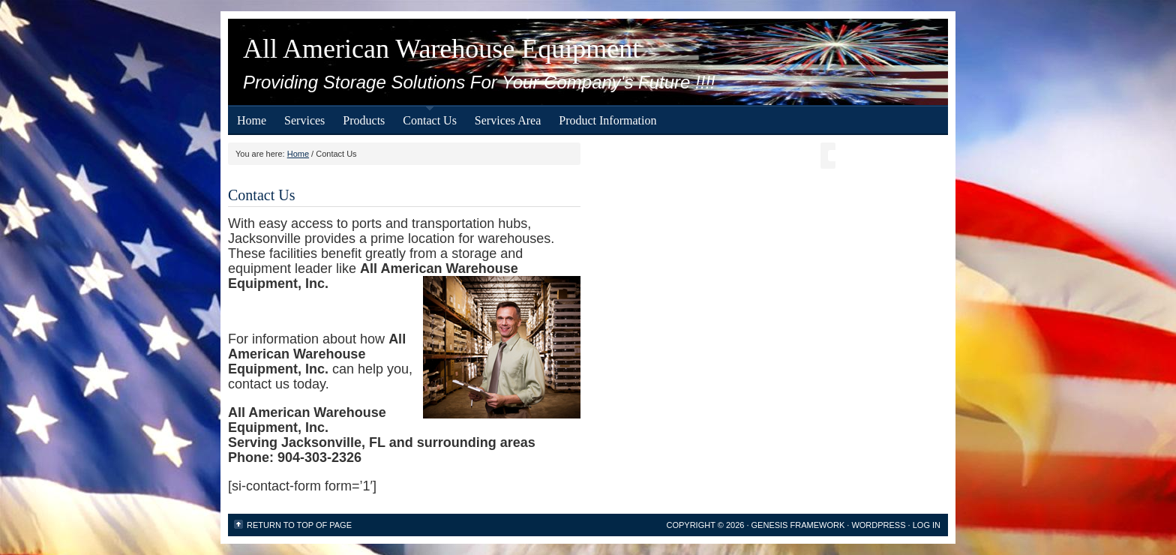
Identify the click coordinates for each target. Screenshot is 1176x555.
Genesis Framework (798, 525)
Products (364, 120)
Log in (926, 525)
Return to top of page (299, 525)
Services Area (508, 120)
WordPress (878, 525)
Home (251, 120)
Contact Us (430, 120)
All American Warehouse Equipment (441, 49)
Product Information (607, 120)
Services (304, 120)
